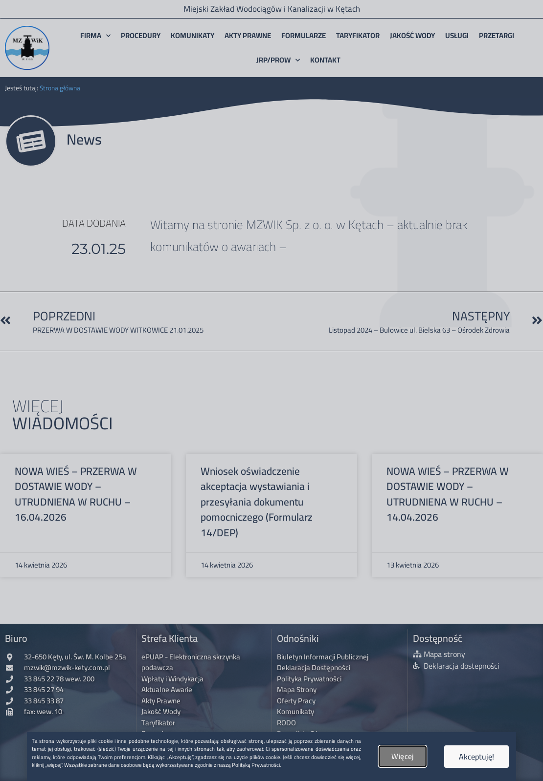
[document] (271, 390)
